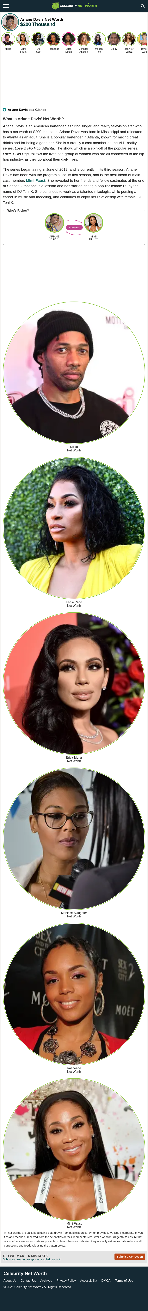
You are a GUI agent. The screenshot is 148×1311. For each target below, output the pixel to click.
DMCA (105, 1280)
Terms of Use (124, 1280)
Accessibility (88, 1280)
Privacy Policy (66, 1280)
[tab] (74, 111)
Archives (46, 1280)
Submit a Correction (130, 1256)
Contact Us (28, 1280)
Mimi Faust (35, 180)
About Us (9, 1280)
